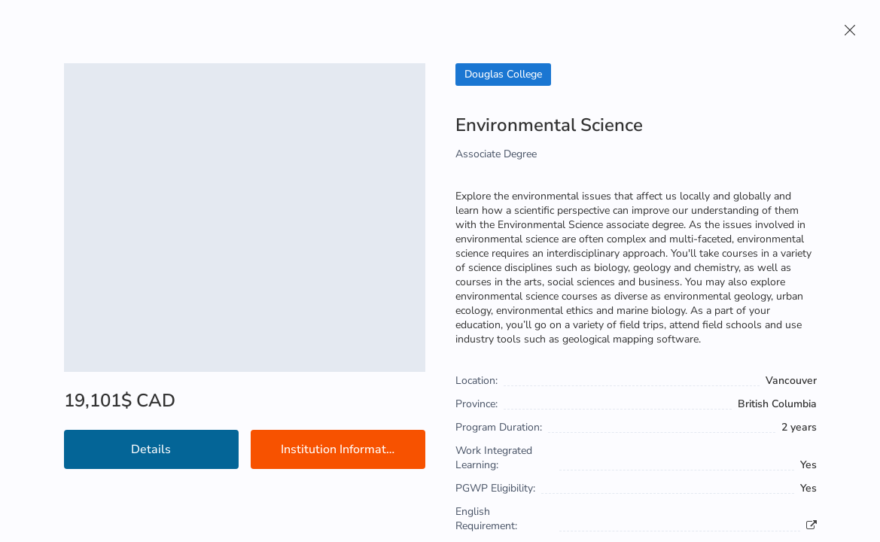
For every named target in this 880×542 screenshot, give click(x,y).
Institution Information (342, 449)
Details (151, 449)
